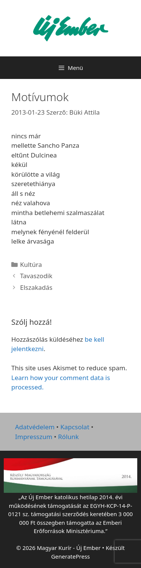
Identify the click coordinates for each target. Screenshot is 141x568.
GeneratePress (70, 556)
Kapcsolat (74, 427)
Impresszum (33, 436)
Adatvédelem (35, 427)
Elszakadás (36, 287)
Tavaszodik (36, 275)
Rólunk (68, 436)
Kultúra (31, 264)
